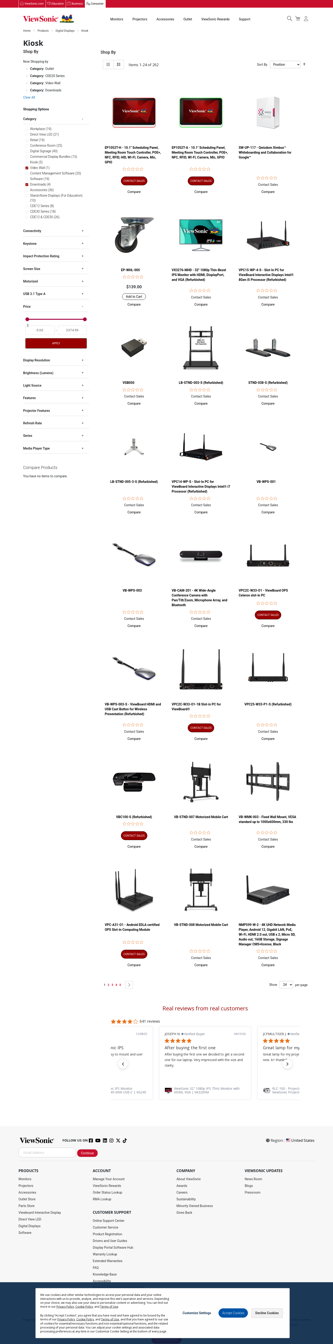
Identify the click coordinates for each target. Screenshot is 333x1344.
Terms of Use (167, 1315)
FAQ (96, 1268)
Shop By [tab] (108, 52)
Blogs (249, 1186)
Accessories (165, 19)
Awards (181, 1186)
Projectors (139, 19)
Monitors (116, 19)
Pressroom (252, 1193)
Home (27, 31)
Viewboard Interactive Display (39, 1213)
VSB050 (128, 383)
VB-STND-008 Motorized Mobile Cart (201, 925)
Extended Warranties (107, 1261)
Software (24, 1233)
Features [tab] (29, 398)
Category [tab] (29, 119)
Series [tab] (27, 436)
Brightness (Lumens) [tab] (38, 373)
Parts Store (26, 1206)
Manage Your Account (109, 1179)
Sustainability (186, 1199)
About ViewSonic (188, 1179)
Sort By (262, 65)
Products (43, 31)
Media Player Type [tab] (36, 448)
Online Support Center (108, 1221)
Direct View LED (29, 1219)
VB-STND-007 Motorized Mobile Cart (201, 817)
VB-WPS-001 (266, 482)
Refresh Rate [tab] (32, 423)
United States (299, 1140)
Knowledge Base (105, 1274)
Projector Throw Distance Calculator (119, 1288)
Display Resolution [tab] (36, 360)
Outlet (187, 19)
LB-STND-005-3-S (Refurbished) (134, 482)
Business (77, 4)
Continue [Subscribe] (87, 1153)
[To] (72, 330)
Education (58, 4)
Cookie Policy (186, 1315)
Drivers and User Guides (110, 1241)
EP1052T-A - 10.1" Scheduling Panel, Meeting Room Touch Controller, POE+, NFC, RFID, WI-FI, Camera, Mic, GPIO (200, 152)
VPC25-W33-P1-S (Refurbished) (268, 704)
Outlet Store (27, 1199)
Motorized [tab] (30, 281)
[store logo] (48, 19)
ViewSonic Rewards (215, 19)
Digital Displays (65, 31)
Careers (182, 1193)
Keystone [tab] (30, 244)
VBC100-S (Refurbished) (134, 817)
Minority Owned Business (194, 1206)
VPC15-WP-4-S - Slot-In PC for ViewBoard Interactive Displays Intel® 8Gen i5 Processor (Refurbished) (266, 275)
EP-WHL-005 (130, 270)
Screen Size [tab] (31, 269)
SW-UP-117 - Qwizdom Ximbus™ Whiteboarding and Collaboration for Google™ (265, 152)
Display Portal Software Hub (113, 1248)
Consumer (97, 4)
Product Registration (107, 1234)
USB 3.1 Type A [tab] (34, 294)
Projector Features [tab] (36, 411)
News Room (253, 1179)
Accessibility (102, 1281)
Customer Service (105, 1227)
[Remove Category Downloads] (26, 90)
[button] (134, 192)
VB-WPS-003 (132, 591)
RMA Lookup (102, 1199)
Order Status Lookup (107, 1193)
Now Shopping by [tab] (35, 62)
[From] (40, 330)
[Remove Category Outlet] (26, 69)
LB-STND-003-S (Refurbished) (201, 383)
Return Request (104, 1295)
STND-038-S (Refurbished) (268, 383)
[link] (205, 1090)
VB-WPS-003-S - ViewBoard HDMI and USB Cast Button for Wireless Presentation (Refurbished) (133, 709)
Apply (56, 343)
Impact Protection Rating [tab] (41, 256)
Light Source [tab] (32, 386)
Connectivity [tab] (32, 231)
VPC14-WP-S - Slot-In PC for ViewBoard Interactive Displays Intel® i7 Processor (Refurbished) (201, 487)
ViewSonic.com (34, 4)
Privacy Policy (147, 1315)
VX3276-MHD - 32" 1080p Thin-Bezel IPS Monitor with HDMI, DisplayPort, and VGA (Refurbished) (199, 275)
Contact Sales (268, 185)
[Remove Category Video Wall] (26, 83)
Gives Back (184, 1213)
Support (244, 19)
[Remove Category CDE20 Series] (26, 76)
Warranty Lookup (105, 1254)
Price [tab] (27, 307)
